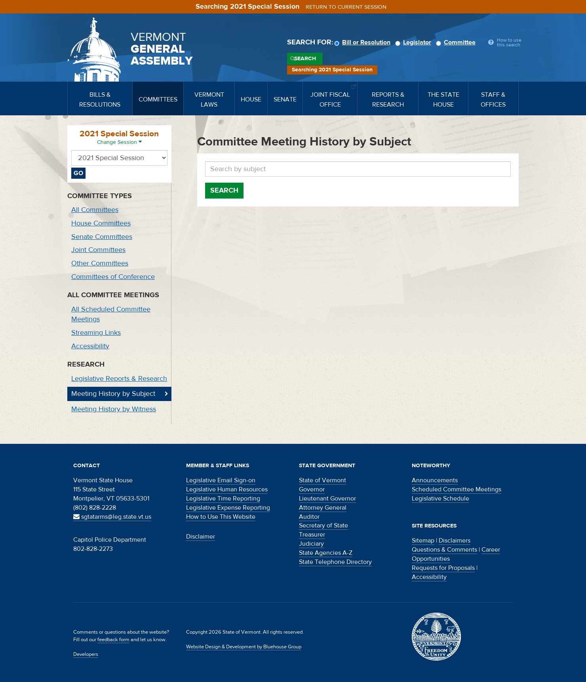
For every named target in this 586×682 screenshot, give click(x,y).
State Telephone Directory (335, 562)
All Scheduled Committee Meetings (110, 314)
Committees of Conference (113, 276)
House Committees (101, 223)
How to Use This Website (220, 517)
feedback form (113, 639)
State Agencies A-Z (325, 553)
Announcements (435, 480)
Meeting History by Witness (113, 409)
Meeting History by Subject (113, 393)
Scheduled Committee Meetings (456, 489)
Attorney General (322, 508)
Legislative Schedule (440, 498)
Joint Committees (98, 249)
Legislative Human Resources (227, 489)
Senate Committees (101, 236)
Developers (85, 654)
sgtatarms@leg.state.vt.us (112, 517)
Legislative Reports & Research (119, 378)
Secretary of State (323, 525)
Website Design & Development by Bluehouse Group (243, 647)
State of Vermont (322, 480)
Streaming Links (96, 332)
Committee (457, 42)
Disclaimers (454, 540)
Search (305, 58)
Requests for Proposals (443, 568)
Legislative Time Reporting (223, 498)
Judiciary (311, 544)
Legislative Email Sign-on (220, 480)
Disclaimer (200, 537)
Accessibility (90, 346)
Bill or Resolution (363, 42)
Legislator (414, 42)
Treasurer (312, 535)
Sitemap (423, 540)
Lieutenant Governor (327, 498)
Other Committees (99, 263)
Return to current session (346, 7)
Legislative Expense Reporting (228, 508)
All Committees (94, 209)
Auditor (309, 517)
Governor (312, 489)
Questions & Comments (444, 550)
